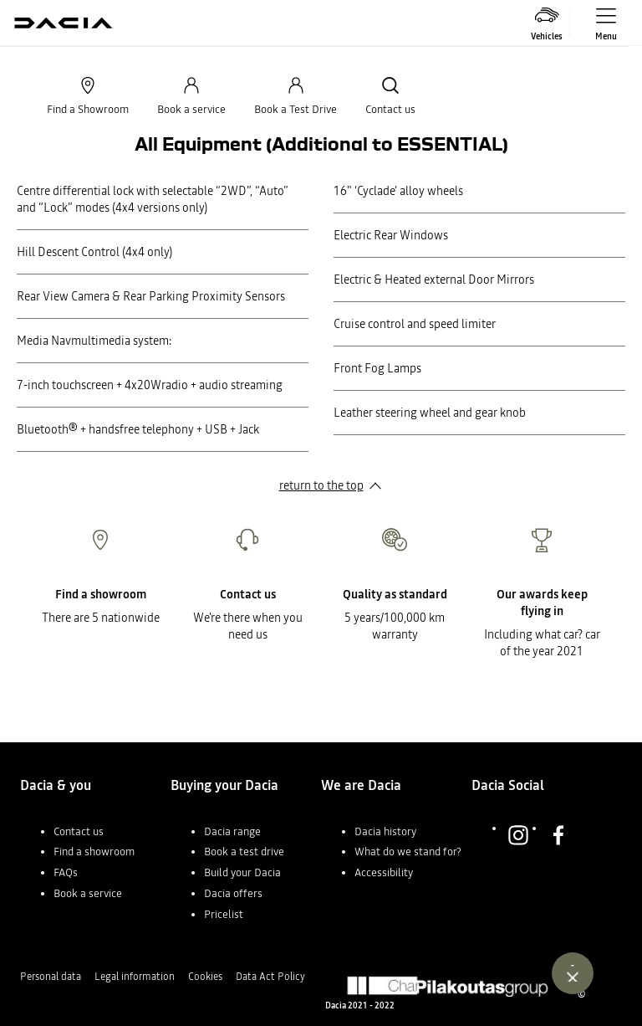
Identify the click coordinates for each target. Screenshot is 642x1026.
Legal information (134, 976)
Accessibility (383, 872)
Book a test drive (244, 851)
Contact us (79, 831)
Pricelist (223, 914)
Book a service (88, 893)
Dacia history (385, 831)
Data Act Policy (270, 976)
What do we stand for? (407, 851)
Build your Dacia (242, 872)
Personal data (50, 976)
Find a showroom (94, 851)
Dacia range (232, 831)
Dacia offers (233, 893)
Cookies (205, 976)
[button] (95, 839)
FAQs (66, 872)
